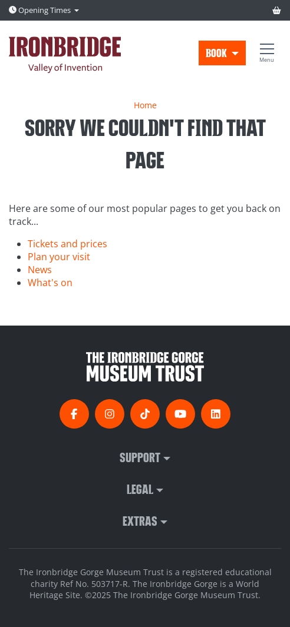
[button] (222, 53)
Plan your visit (59, 256)
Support (140, 457)
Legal (140, 488)
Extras (140, 520)
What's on (50, 282)
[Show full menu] (266, 53)
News (40, 269)
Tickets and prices (67, 243)
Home (145, 105)
